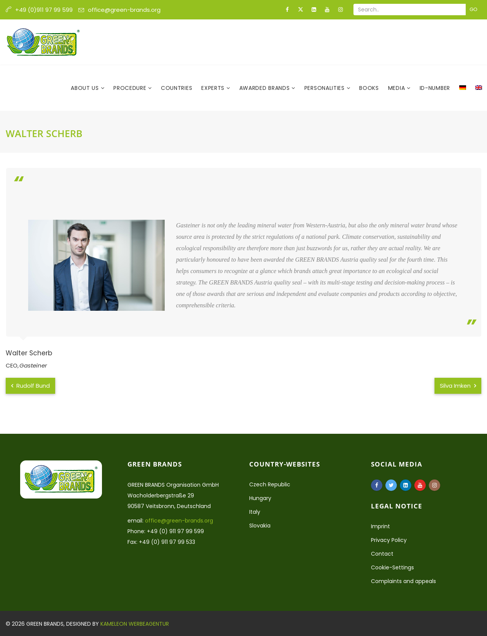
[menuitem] (463, 88)
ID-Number (435, 88)
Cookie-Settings (392, 567)
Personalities (325, 88)
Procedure (130, 88)
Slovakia (260, 525)
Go (473, 9)
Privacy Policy (389, 540)
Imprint (380, 526)
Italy (254, 512)
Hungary (260, 498)
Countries (176, 88)
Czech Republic (269, 484)
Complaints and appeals (403, 581)
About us (85, 88)
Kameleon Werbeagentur (134, 624)
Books (369, 88)
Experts (213, 88)
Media (397, 88)
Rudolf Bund (30, 386)
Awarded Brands (265, 88)
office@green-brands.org (124, 10)
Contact (382, 554)
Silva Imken (458, 386)
